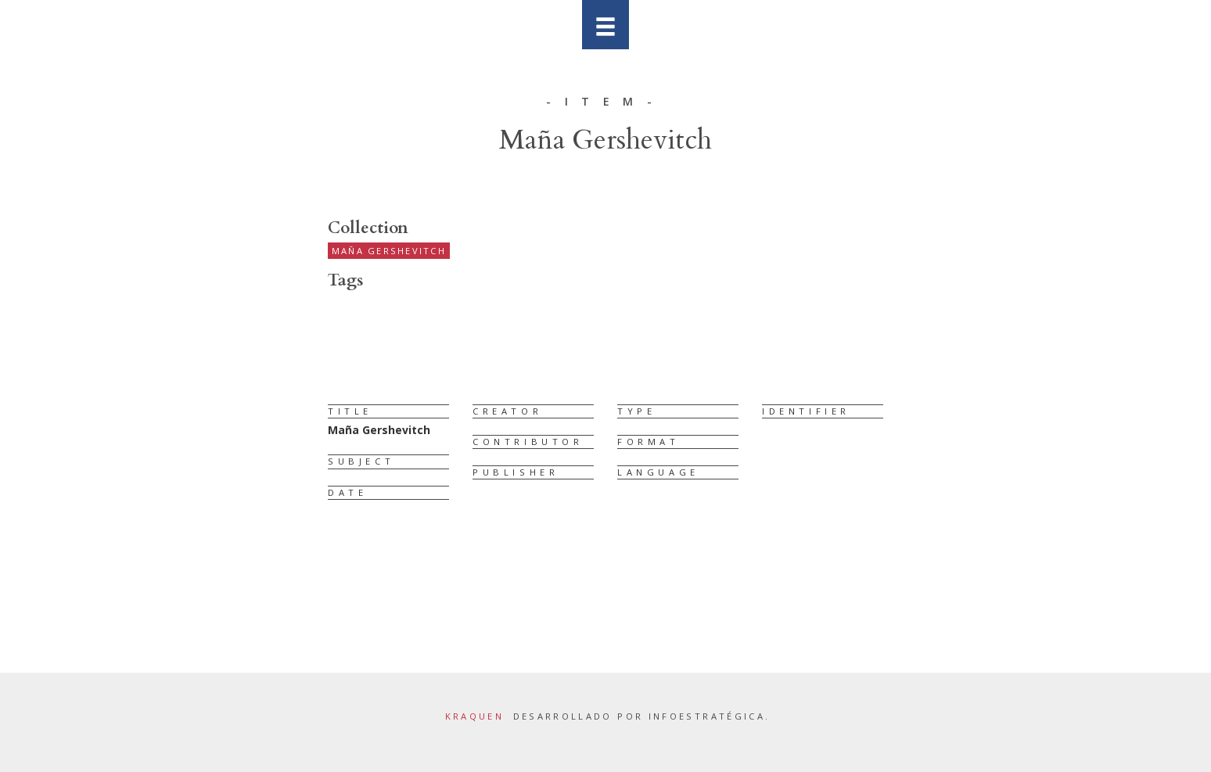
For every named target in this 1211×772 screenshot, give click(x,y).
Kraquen (475, 716)
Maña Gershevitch (389, 251)
